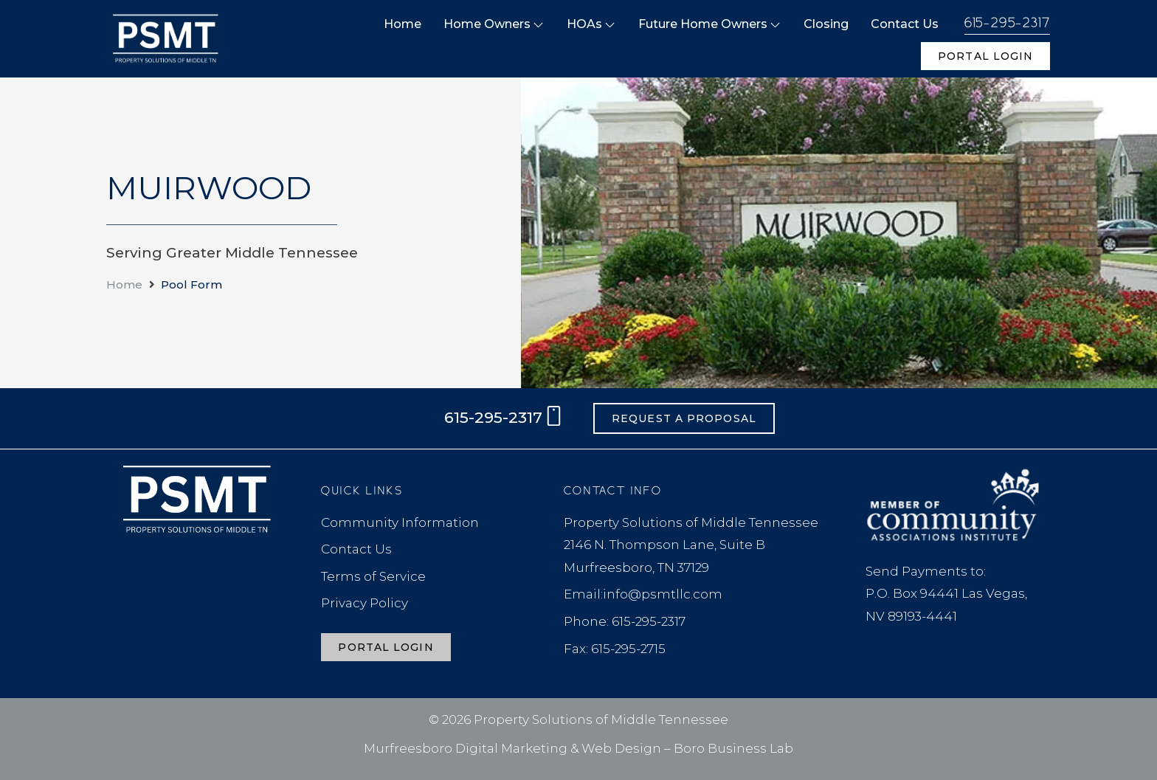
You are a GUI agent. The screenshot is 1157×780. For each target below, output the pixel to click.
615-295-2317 (1007, 23)
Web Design (621, 748)
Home (124, 284)
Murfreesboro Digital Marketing (465, 748)
